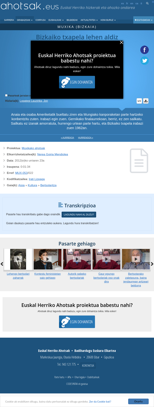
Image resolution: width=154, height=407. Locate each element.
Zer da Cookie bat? (100, 401)
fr (127, 3)
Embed (139, 101)
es (122, 3)
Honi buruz (108, 20)
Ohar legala (79, 377)
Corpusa (40, 20)
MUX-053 (21, 173)
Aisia (21, 185)
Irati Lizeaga (37, 179)
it (141, 3)
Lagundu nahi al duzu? (79, 214)
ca (137, 3)
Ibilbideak (72, 20)
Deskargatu (146, 101)
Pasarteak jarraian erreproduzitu (26, 95)
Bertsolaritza (48, 185)
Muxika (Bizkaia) (77, 26)
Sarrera (9, 20)
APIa (69, 377)
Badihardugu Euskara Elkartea (95, 350)
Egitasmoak (143, 20)
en (131, 3)
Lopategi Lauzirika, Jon (34, 100)
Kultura (32, 185)
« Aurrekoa (67, 137)
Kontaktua (88, 365)
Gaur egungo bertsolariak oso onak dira (106, 277)
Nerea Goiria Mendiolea (52, 154)
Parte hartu (59, 377)
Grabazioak (25, 20)
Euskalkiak (56, 20)
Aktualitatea (89, 20)
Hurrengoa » (85, 137)
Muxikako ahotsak (33, 148)
